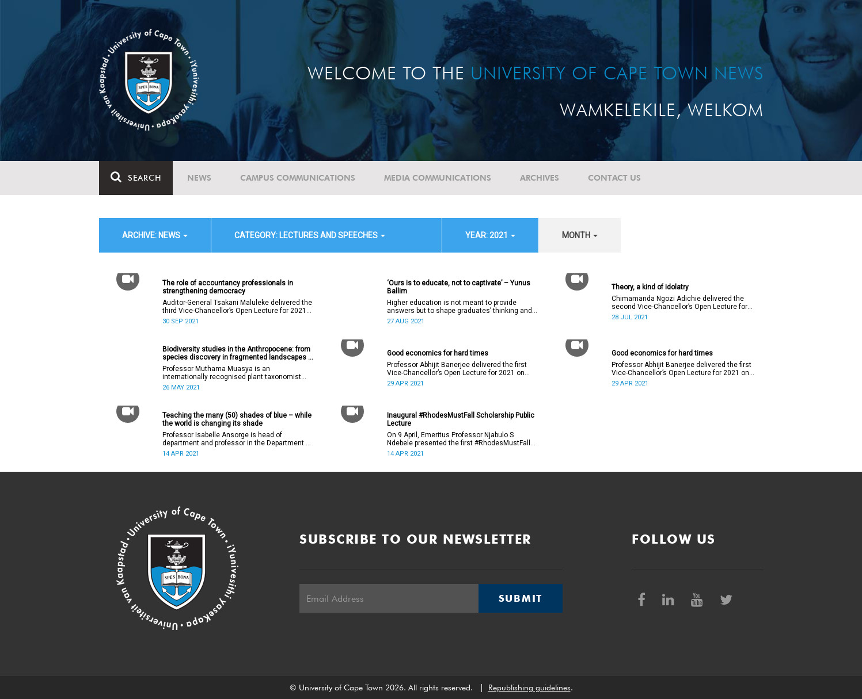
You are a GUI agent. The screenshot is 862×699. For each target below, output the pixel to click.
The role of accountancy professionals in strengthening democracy (227, 287)
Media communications (437, 177)
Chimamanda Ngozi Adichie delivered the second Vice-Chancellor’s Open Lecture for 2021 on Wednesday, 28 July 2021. (679, 303)
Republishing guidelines (529, 687)
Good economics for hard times (437, 353)
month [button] (580, 235)
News (199, 177)
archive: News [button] (155, 235)
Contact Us (614, 177)
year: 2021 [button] (490, 235)
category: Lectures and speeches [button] (309, 235)
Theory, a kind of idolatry (650, 287)
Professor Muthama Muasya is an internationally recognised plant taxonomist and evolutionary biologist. (231, 373)
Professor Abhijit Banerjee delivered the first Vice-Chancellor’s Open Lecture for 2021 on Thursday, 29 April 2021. (457, 369)
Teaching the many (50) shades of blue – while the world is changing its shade (237, 419)
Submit (520, 598)
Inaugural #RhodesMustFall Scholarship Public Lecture (460, 419)
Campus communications (297, 177)
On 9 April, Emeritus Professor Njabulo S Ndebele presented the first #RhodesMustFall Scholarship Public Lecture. (458, 439)
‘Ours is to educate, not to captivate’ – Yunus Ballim (458, 287)
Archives (539, 177)
